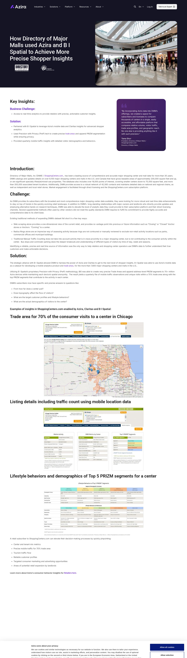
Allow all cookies (167, 632)
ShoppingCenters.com (53, 176)
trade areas (70, 134)
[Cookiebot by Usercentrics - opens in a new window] (15, 653)
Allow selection (167, 640)
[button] (150, 6)
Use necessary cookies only (167, 647)
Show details (125, 653)
